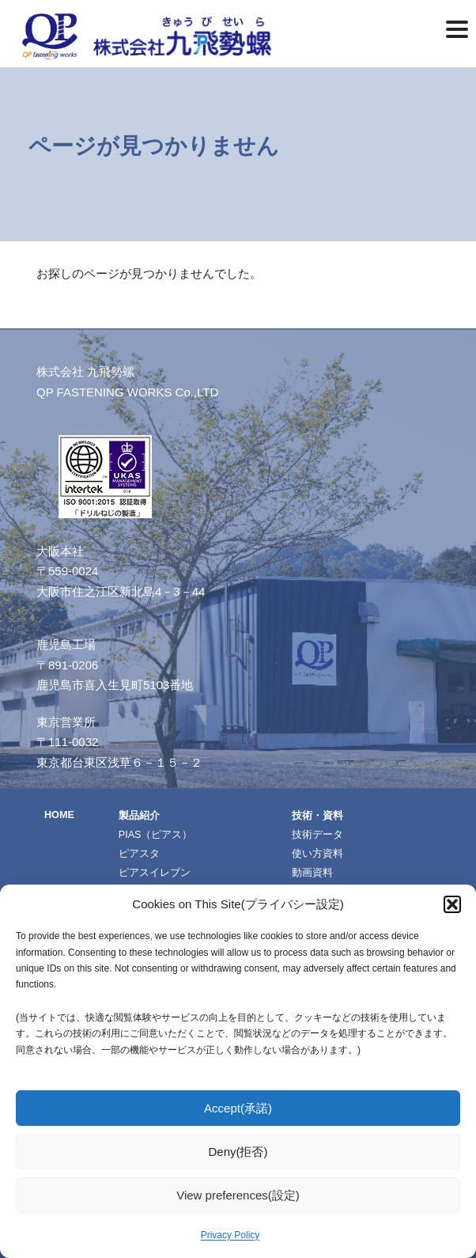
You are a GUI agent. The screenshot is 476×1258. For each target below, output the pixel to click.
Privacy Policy (230, 1235)
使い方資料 (317, 853)
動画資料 (312, 872)
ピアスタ (139, 853)
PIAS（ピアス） (156, 834)
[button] (452, 904)
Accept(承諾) (238, 1108)
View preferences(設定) (238, 1195)
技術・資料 (317, 815)
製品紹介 (139, 815)
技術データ (317, 834)
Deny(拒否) (237, 1151)
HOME (59, 814)
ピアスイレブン (155, 872)
